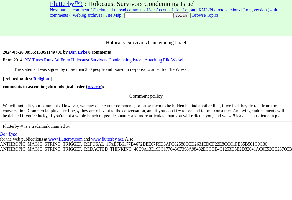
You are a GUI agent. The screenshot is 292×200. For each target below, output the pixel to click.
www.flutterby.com (65, 139)
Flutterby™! (66, 3)
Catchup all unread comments (119, 10)
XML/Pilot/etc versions (219, 10)
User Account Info (163, 10)
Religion (41, 78)
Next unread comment (69, 10)
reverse (94, 86)
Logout (189, 10)
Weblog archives (87, 15)
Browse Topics (205, 15)
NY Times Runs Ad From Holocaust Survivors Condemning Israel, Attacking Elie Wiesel (104, 60)
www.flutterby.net (107, 139)
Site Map (113, 15)
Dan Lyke (78, 52)
